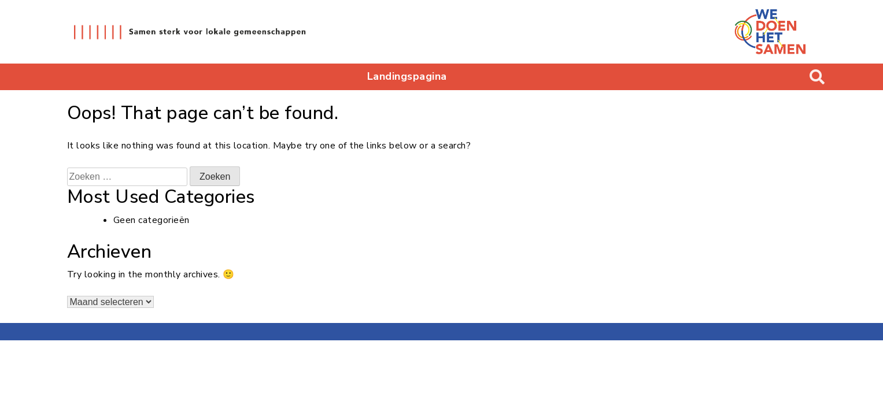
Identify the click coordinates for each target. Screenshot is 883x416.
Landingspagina (407, 76)
